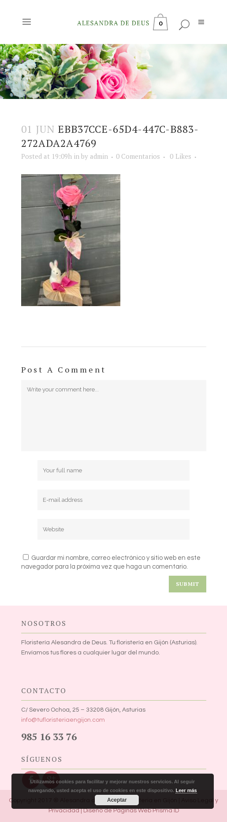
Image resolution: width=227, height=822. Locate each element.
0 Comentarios (138, 156)
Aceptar (117, 800)
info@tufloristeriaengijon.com (63, 720)
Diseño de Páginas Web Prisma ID (131, 810)
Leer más (186, 790)
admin (99, 156)
